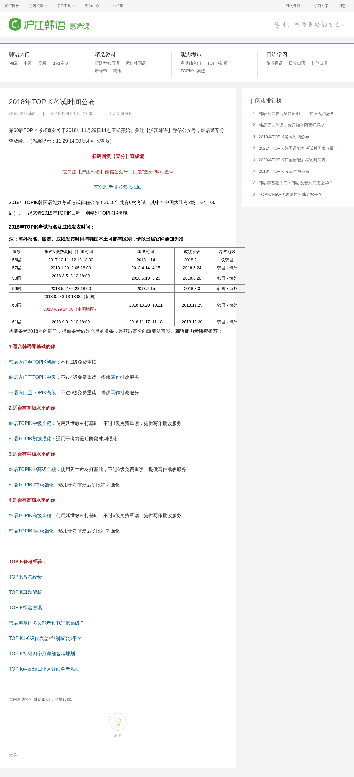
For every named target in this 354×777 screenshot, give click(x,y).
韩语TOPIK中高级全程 (32, 469)
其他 (117, 71)
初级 (13, 63)
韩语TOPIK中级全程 (30, 423)
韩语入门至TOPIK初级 (32, 361)
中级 (28, 63)
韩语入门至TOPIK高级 (32, 392)
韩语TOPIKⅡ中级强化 (31, 484)
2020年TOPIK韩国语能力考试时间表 (292, 159)
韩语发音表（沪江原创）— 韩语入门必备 (296, 113)
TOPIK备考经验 (25, 576)
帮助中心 (92, 6)
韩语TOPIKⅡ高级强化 (31, 530)
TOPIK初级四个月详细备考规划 (42, 653)
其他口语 (319, 63)
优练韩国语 (135, 63)
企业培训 (116, 6)
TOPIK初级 (217, 63)
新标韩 (101, 71)
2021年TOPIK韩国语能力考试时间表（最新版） (302, 148)
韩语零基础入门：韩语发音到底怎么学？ (296, 182)
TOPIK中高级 (193, 71)
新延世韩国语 (107, 63)
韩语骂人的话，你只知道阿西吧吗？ (292, 125)
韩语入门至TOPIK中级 (32, 377)
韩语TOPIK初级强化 (30, 438)
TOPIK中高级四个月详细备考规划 (44, 669)
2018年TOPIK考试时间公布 (284, 171)
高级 (42, 63)
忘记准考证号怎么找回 (118, 187)
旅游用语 (274, 63)
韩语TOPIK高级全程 (30, 515)
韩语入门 (19, 54)
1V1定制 (61, 63)
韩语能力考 (187, 331)
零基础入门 (191, 63)
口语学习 (277, 54)
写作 (115, 377)
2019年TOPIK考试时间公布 (284, 136)
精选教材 (105, 54)
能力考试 (191, 54)
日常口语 (297, 63)
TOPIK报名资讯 (25, 607)
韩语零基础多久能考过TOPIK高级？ (46, 622)
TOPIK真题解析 (25, 592)
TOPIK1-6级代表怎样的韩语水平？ (45, 638)
